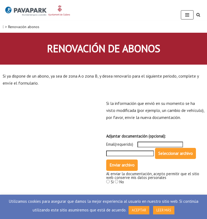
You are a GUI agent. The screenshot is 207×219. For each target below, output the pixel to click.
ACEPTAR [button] (139, 210)
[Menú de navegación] (187, 14)
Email (110, 144)
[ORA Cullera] (37, 10)
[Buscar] (198, 15)
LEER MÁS (163, 210)
